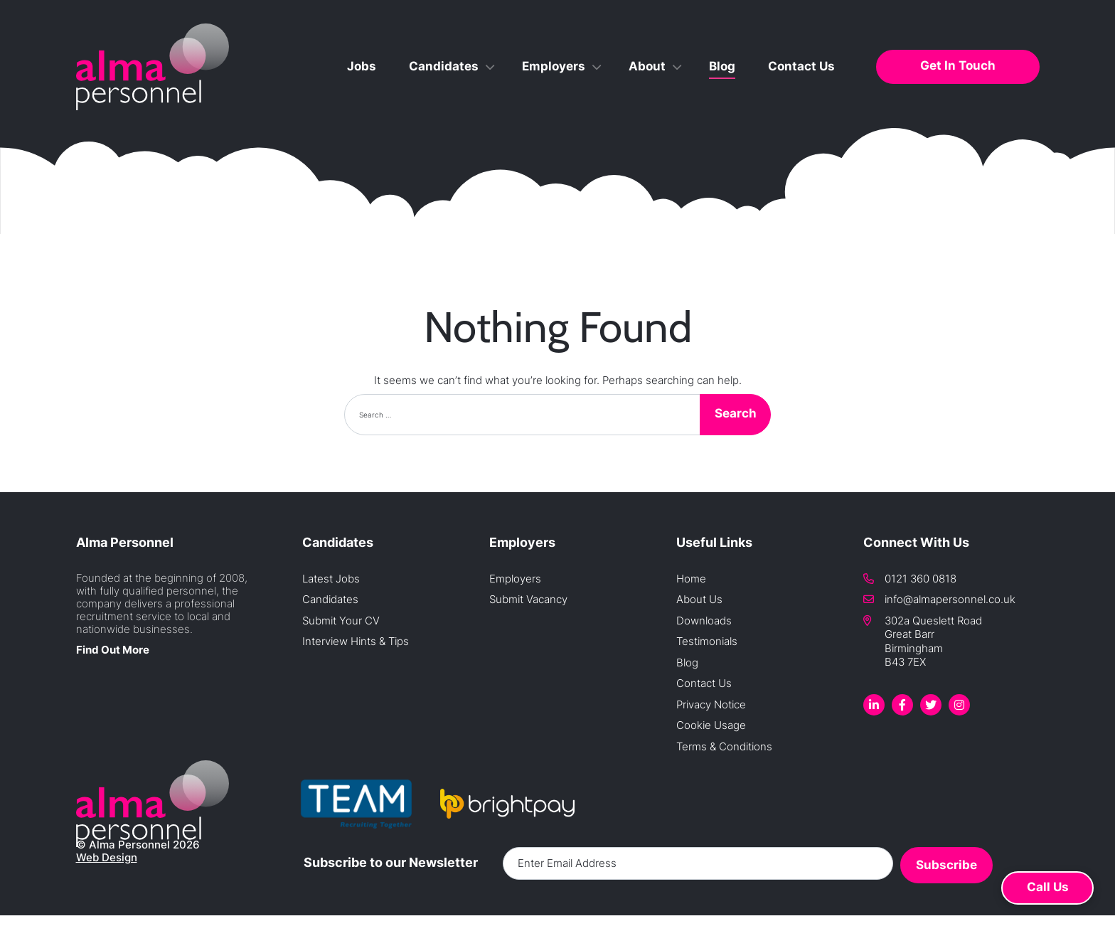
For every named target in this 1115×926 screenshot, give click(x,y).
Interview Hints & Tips (355, 641)
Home (691, 578)
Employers (553, 66)
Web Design (106, 857)
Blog (722, 66)
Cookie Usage (711, 725)
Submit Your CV (341, 620)
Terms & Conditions (724, 746)
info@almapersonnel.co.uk (950, 599)
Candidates (444, 66)
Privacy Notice (711, 704)
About (647, 66)
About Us (699, 599)
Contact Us (801, 66)
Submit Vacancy (528, 599)
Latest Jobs (331, 578)
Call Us (1048, 887)
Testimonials (706, 641)
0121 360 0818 (920, 578)
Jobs (361, 66)
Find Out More (112, 649)
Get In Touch (958, 65)
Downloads (704, 620)
